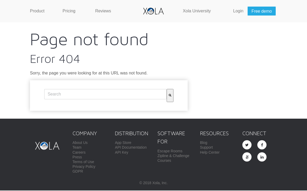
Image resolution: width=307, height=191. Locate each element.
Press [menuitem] (77, 157)
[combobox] (105, 94)
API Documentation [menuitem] (131, 148)
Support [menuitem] (206, 148)
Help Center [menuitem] (210, 153)
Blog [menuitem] (203, 143)
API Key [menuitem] (121, 153)
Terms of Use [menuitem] (83, 162)
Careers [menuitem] (79, 153)
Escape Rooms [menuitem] (169, 151)
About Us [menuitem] (80, 143)
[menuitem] (37, 11)
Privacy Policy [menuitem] (84, 167)
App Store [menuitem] (123, 143)
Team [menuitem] (77, 148)
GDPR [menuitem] (78, 172)
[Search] (170, 96)
